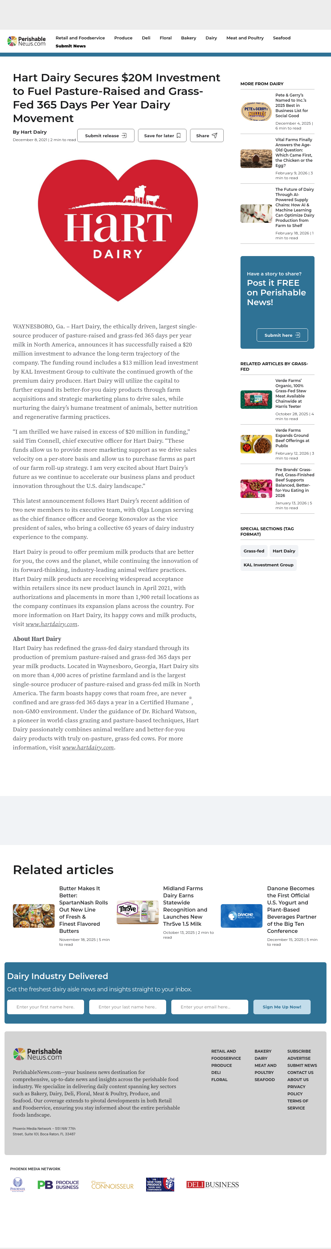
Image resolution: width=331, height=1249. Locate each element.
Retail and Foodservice (80, 37)
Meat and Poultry (244, 37)
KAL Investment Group (269, 564)
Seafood (282, 37)
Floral (166, 37)
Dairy (211, 37)
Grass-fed (254, 550)
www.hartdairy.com (51, 637)
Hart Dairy (34, 140)
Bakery (188, 37)
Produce (123, 37)
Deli (146, 37)
